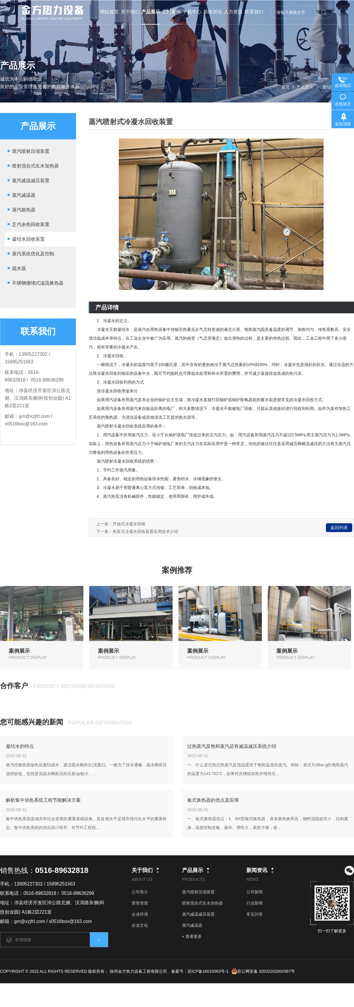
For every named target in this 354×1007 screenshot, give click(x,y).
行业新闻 (254, 903)
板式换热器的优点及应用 (213, 800)
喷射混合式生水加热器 (35, 165)
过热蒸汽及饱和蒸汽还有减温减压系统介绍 (231, 746)
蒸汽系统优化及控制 (33, 253)
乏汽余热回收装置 (30, 224)
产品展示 (305, 87)
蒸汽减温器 (23, 195)
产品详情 (107, 307)
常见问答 (254, 914)
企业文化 (140, 925)
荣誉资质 (140, 903)
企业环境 (140, 914)
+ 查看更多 (192, 936)
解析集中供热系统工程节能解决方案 (43, 800)
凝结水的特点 (20, 746)
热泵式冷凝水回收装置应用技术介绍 (145, 531)
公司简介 (140, 892)
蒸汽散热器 (23, 209)
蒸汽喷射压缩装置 (30, 151)
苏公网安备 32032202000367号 (263, 971)
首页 (285, 87)
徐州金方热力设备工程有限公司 (138, 971)
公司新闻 (254, 892)
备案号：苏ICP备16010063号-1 (199, 971)
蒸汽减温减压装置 (30, 180)
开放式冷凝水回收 (129, 524)
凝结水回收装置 (28, 239)
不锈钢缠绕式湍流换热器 (37, 283)
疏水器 (19, 268)
